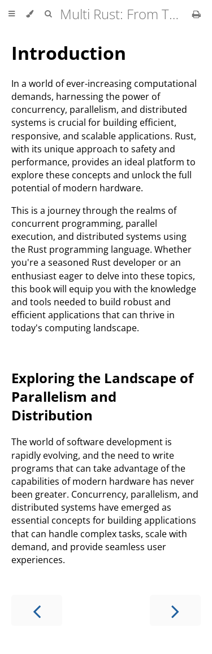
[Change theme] (29, 14)
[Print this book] (196, 14)
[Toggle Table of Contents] (11, 14)
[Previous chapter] (36, 610)
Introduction (68, 53)
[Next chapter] (175, 610)
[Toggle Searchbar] (48, 14)
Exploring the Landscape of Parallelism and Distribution (102, 396)
